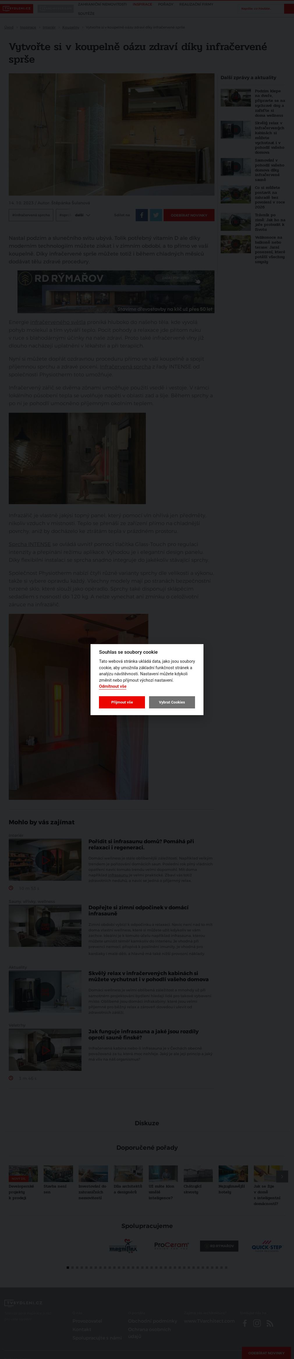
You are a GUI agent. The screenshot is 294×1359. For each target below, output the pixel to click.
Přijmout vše (122, 702)
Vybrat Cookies (172, 702)
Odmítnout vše (112, 686)
